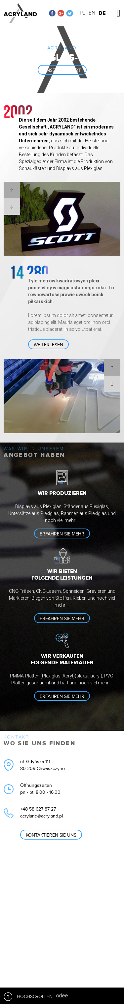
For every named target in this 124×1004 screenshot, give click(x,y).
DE (102, 13)
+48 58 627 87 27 (38, 809)
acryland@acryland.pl (41, 816)
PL (82, 13)
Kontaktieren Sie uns (51, 835)
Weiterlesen (48, 345)
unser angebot (62, 70)
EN (92, 13)
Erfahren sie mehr (62, 534)
